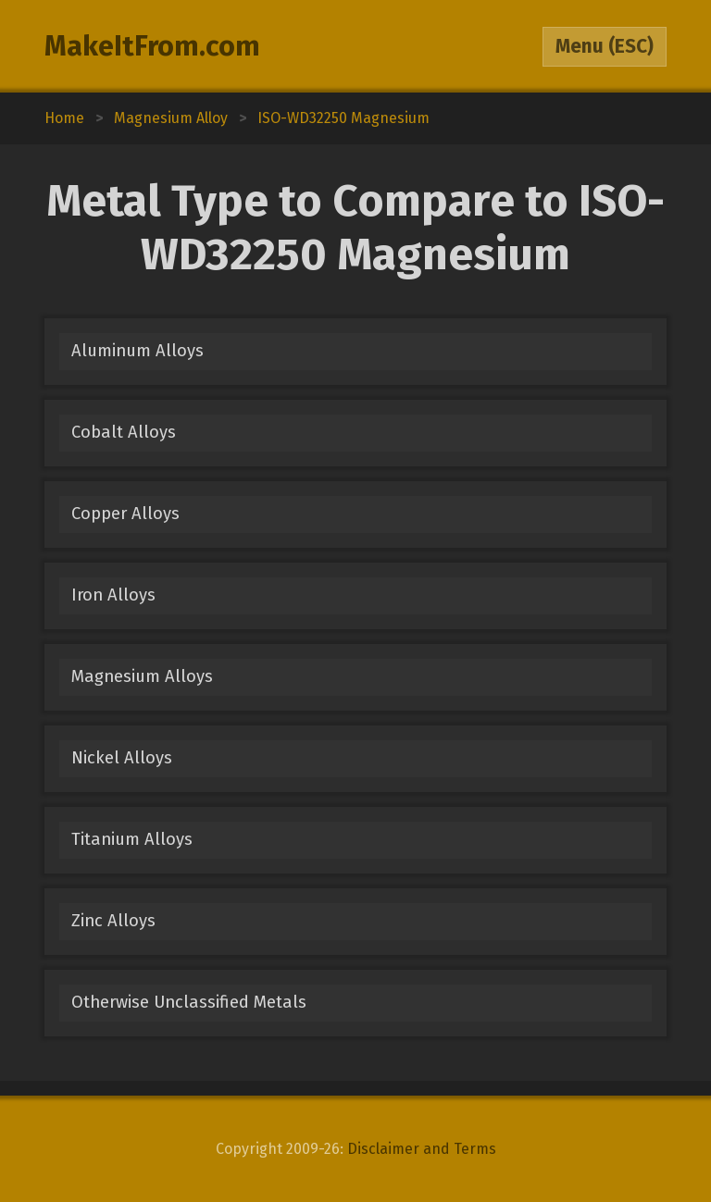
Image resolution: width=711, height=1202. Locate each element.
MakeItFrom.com (152, 46)
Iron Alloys (113, 595)
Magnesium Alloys (142, 676)
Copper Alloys (125, 513)
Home (64, 118)
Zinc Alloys (113, 921)
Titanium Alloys (132, 839)
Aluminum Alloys (137, 351)
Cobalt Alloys (123, 432)
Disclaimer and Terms (421, 1149)
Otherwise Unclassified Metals (188, 1002)
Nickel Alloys (121, 758)
